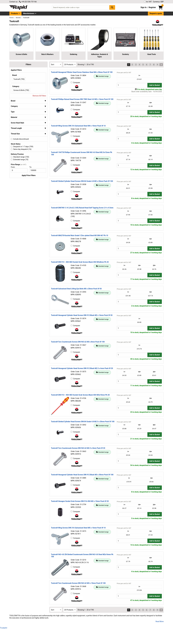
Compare (75, 82)
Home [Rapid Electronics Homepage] (11, 18)
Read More (160, 621)
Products (14, 13)
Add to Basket (154, 85)
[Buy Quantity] (132, 85)
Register (152, 7)
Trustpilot (3, 628)
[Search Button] (112, 7)
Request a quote (156, 13)
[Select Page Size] (69, 64)
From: (14, 167)
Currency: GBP (158, 2)
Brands (18, 18)
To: (31, 167)
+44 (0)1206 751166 (28, 2)
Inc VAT (148, 2)
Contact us (13, 2)
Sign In (144, 7)
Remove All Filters (39, 96)
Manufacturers (28, 13)
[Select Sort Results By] (56, 64)
